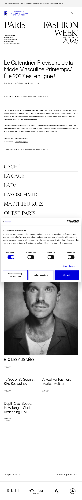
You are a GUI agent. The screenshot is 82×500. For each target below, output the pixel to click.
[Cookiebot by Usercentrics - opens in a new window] (68, 221)
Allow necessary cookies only (15, 275)
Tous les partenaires (67, 474)
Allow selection (41, 275)
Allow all (67, 275)
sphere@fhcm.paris (21, 138)
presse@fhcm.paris (21, 142)
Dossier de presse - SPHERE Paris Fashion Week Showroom (26, 149)
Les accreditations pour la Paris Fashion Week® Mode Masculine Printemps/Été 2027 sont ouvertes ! (34, 3)
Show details (69, 266)
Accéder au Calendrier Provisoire (21, 83)
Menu (75, 13)
